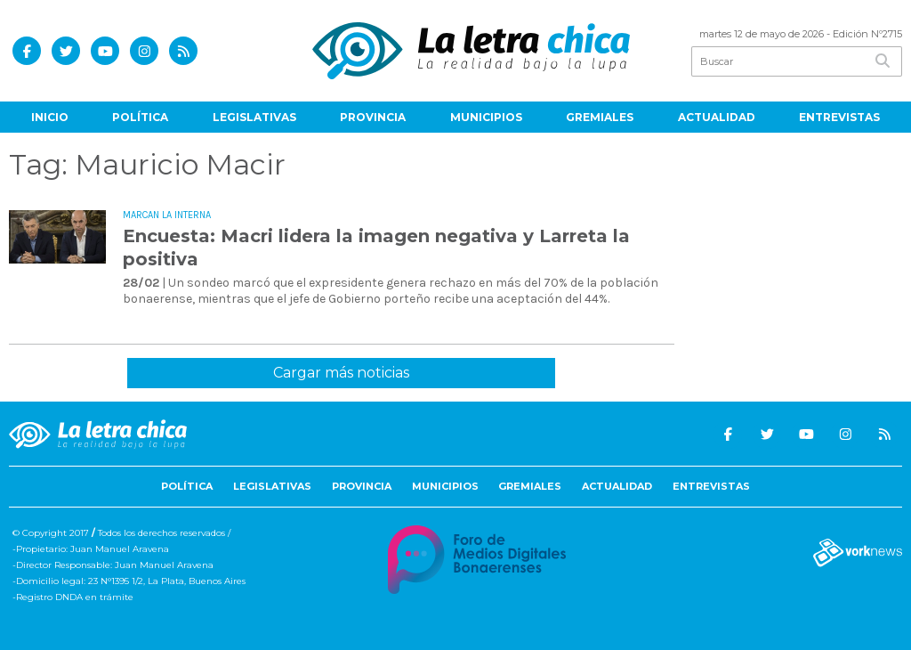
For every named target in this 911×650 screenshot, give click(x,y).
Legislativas (254, 117)
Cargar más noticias (341, 372)
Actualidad (716, 117)
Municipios (486, 117)
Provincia (373, 117)
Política (140, 117)
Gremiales (599, 117)
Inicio (50, 117)
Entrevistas (839, 117)
